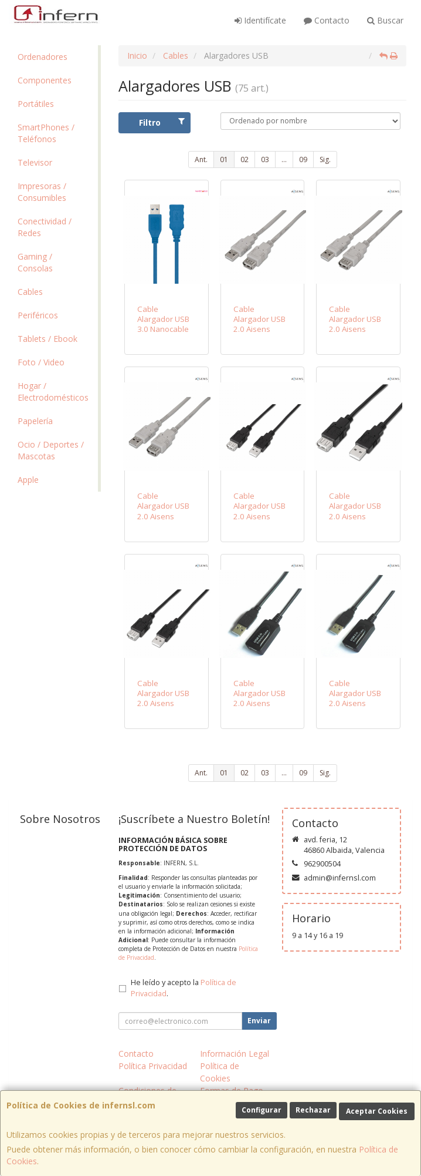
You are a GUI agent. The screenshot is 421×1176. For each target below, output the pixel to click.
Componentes (45, 80)
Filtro (161, 122)
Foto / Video (41, 362)
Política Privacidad (152, 1065)
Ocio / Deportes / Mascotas (51, 450)
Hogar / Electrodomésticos (53, 391)
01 (224, 159)
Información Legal (234, 1053)
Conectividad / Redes (45, 227)
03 (265, 159)
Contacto (326, 20)
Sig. (325, 159)
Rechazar (313, 1110)
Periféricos (38, 315)
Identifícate (260, 20)
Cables (30, 291)
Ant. (201, 159)
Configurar (261, 1110)
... (284, 159)
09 (303, 159)
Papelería (35, 420)
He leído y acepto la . (183, 988)
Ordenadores (42, 56)
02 (244, 159)
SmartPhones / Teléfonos (46, 133)
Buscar (385, 20)
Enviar (259, 1021)
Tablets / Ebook (47, 338)
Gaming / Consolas (35, 262)
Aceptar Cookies (377, 1111)
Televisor (35, 162)
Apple (28, 479)
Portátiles (36, 103)
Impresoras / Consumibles (42, 191)
